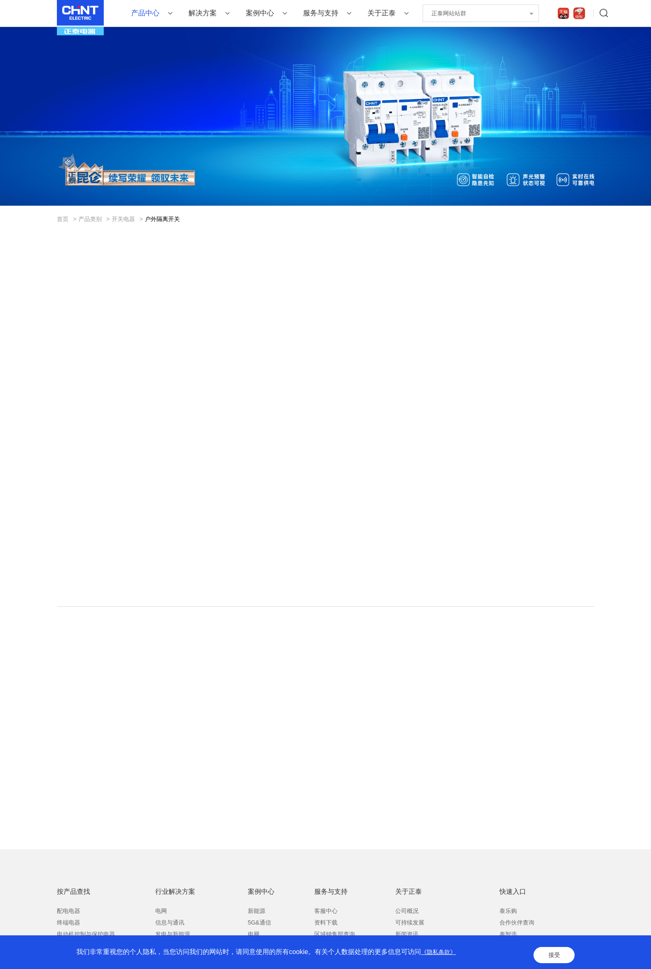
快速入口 (512, 913)
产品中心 (145, 13)
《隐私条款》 (441, 956)
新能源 (256, 933)
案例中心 (260, 13)
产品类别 (90, 219)
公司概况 (406, 933)
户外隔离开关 (162, 219)
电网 (161, 933)
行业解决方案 (175, 913)
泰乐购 (508, 933)
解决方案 (202, 13)
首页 (63, 219)
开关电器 (123, 219)
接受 (551, 956)
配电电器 (68, 933)
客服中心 (326, 933)
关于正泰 (381, 13)
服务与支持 (320, 13)
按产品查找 (73, 913)
